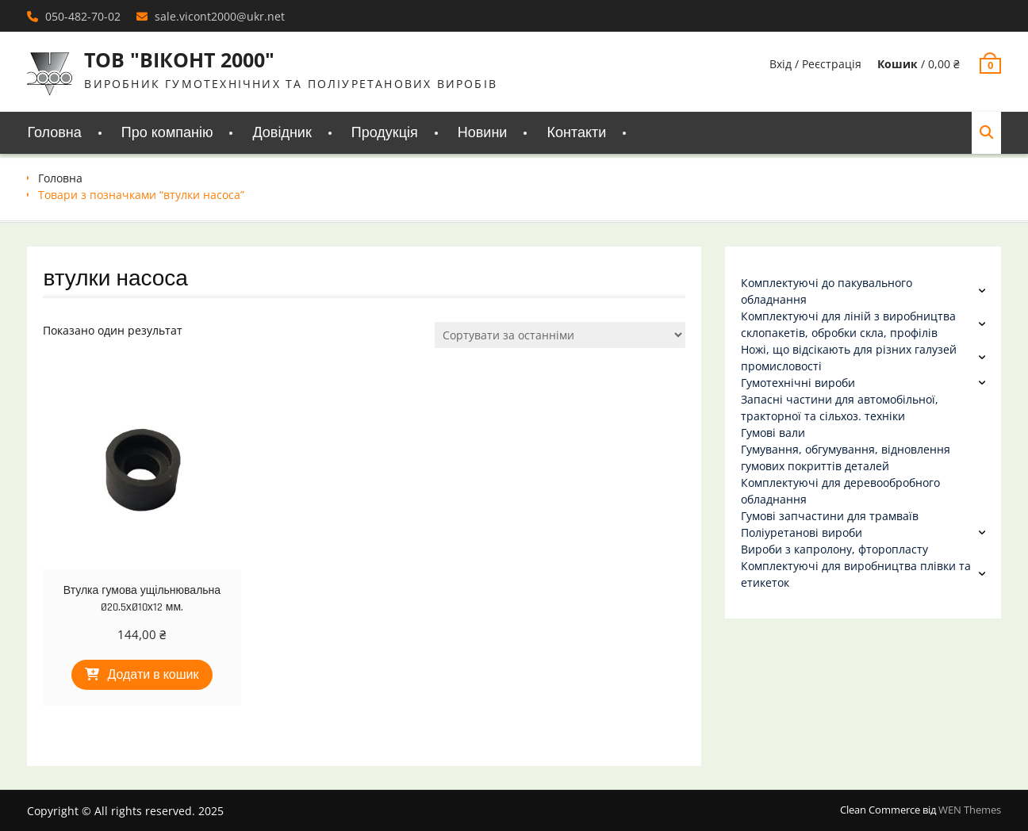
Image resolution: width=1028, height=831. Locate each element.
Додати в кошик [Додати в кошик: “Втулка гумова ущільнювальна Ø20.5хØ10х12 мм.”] (152, 675)
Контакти (576, 133)
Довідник (281, 133)
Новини (483, 133)
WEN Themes (969, 809)
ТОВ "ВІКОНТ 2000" (179, 59)
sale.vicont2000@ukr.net (220, 16)
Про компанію (167, 133)
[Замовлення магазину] (560, 335)
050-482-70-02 (83, 16)
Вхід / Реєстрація (815, 63)
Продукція (384, 133)
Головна (54, 133)
